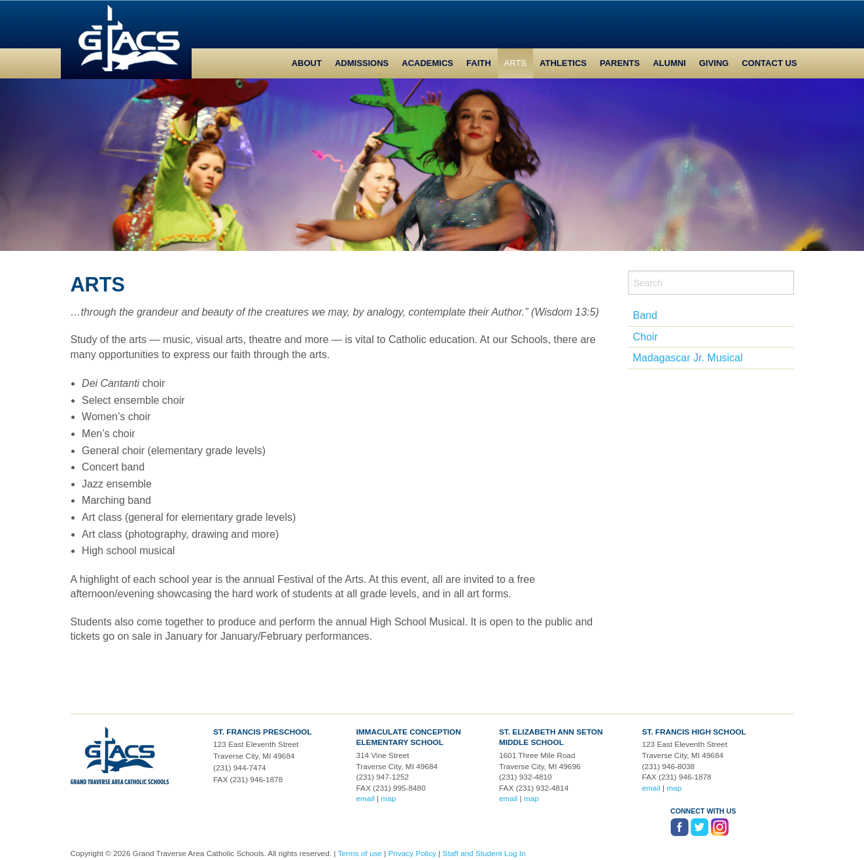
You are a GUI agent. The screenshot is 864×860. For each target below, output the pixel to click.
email (365, 798)
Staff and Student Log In (484, 853)
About (307, 63)
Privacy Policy (412, 853)
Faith (478, 63)
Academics (427, 63)
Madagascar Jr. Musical (688, 357)
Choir (645, 336)
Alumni (669, 63)
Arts (515, 63)
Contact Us (769, 63)
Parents (620, 63)
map (388, 798)
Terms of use (359, 853)
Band (645, 315)
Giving (714, 63)
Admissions (362, 63)
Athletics (563, 63)
